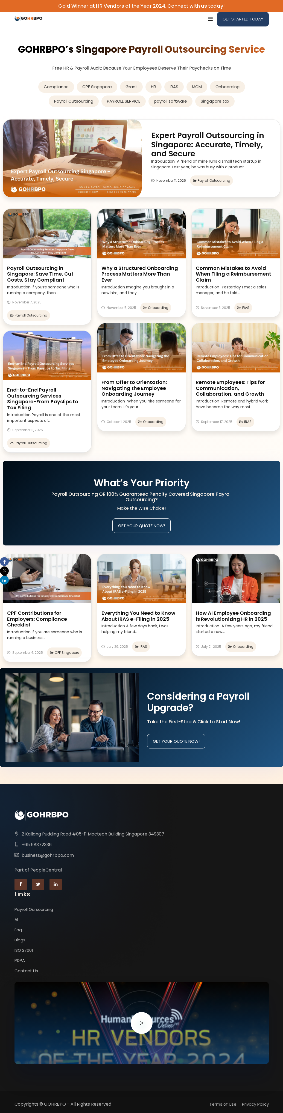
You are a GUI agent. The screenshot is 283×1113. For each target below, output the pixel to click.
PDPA (19, 960)
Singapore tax (215, 101)
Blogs (19, 940)
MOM (197, 86)
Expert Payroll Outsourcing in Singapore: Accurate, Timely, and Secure (207, 144)
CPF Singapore (97, 86)
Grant (131, 86)
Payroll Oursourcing (33, 909)
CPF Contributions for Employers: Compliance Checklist (37, 619)
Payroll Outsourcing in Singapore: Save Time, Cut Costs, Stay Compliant (40, 274)
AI (16, 919)
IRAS (174, 86)
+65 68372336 (37, 845)
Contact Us (26, 971)
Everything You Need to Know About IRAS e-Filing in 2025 (138, 616)
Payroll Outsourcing (73, 101)
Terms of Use (223, 1104)
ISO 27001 (23, 950)
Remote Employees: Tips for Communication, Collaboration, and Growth (230, 388)
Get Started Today (243, 19)
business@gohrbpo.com (48, 855)
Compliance (56, 86)
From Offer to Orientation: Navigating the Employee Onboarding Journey (134, 388)
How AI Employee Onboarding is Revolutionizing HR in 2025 (233, 616)
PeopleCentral (46, 870)
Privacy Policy (255, 1104)
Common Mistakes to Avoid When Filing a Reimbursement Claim (233, 274)
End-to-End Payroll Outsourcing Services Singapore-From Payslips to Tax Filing (42, 398)
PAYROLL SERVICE (123, 101)
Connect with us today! (196, 5)
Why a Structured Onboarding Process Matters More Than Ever (139, 274)
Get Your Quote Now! (141, 526)
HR (153, 86)
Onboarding (227, 86)
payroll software (170, 101)
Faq (18, 930)
